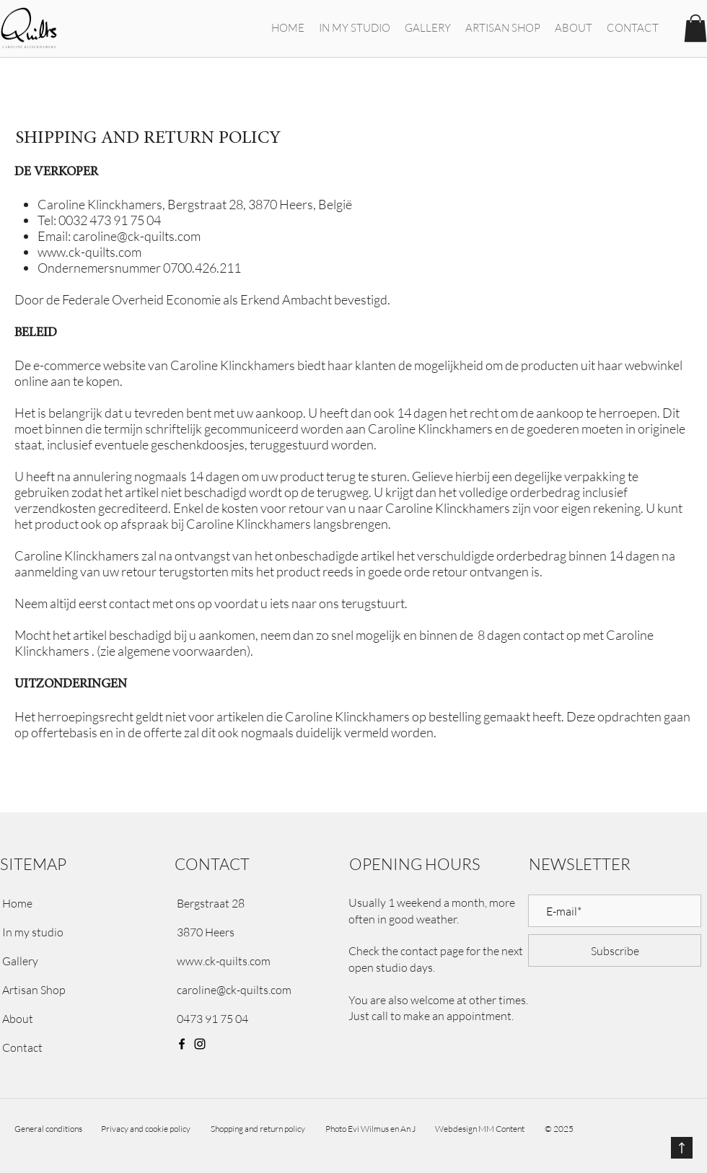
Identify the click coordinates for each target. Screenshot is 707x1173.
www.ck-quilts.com (89, 252)
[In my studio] (71, 932)
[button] (695, 28)
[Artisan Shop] (71, 989)
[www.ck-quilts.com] (264, 960)
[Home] (71, 903)
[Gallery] (71, 960)
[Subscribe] (614, 950)
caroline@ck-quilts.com (137, 236)
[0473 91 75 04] (264, 1018)
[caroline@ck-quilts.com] (264, 989)
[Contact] (71, 1047)
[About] (71, 1018)
